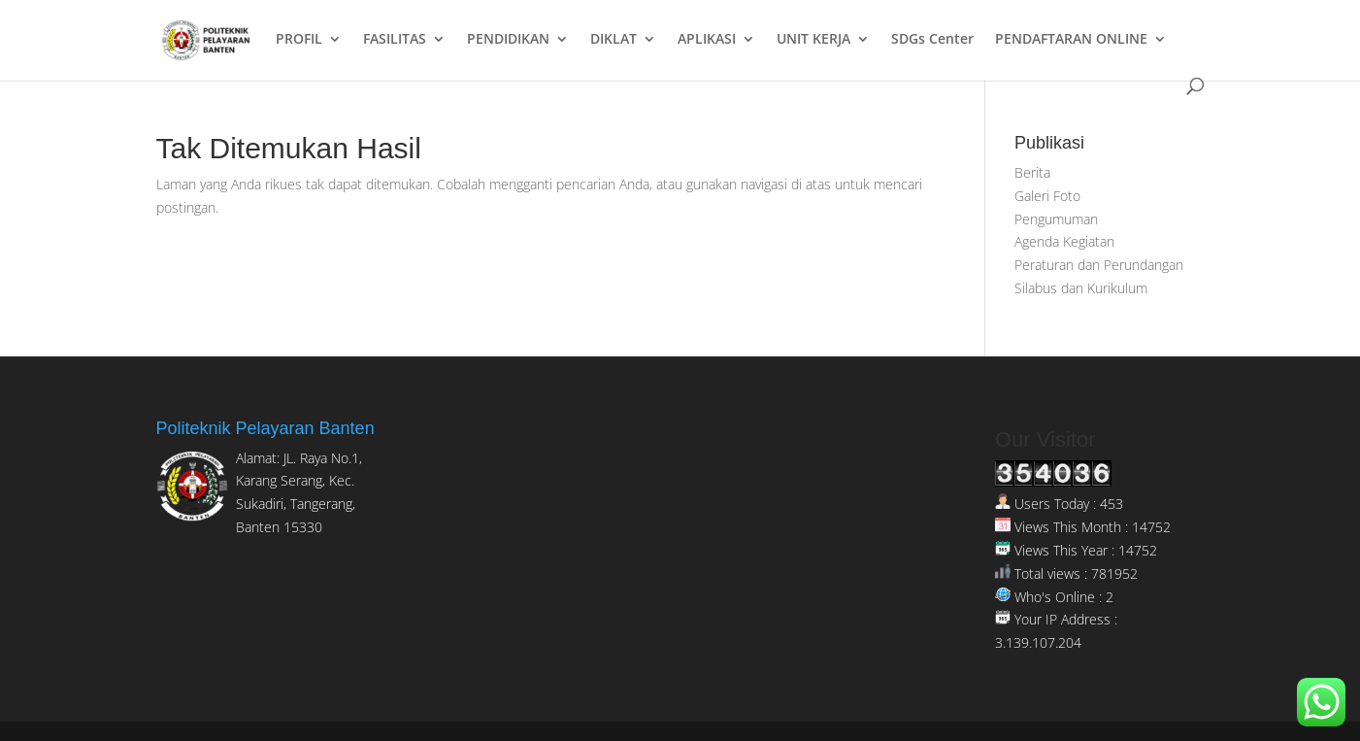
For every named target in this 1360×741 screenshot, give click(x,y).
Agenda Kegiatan (1064, 241)
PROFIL (299, 40)
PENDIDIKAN (508, 40)
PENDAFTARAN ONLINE (1071, 40)
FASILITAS (394, 40)
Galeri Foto (1047, 195)
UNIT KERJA (813, 40)
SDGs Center (932, 40)
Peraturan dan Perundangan (1098, 264)
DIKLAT (613, 40)
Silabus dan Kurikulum (1080, 288)
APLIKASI (707, 40)
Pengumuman (1056, 219)
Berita (1032, 172)
